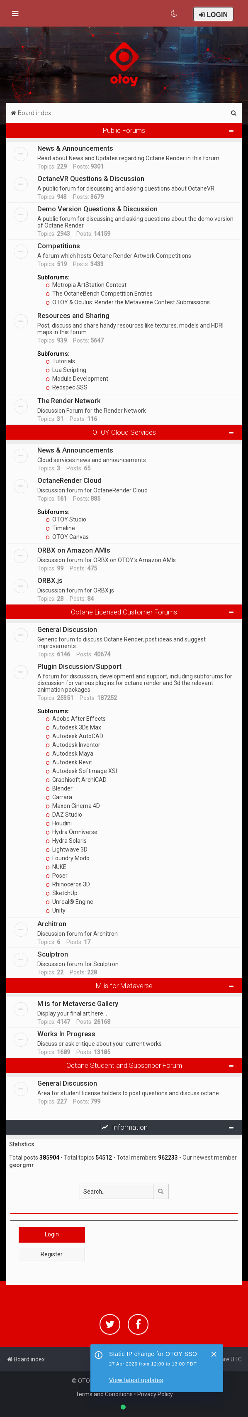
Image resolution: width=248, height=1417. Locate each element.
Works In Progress (66, 1034)
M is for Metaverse (124, 985)
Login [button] (52, 1234)
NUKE (56, 867)
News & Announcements (75, 148)
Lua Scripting (66, 370)
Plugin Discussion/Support (79, 666)
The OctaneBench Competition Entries (99, 293)
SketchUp (62, 893)
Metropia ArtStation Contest (86, 284)
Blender (59, 788)
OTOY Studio (66, 519)
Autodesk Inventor (73, 745)
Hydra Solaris (66, 840)
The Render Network (69, 400)
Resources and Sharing (73, 315)
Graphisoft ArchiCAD (76, 779)
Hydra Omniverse (71, 832)
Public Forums (124, 130)
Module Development (77, 378)
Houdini (59, 823)
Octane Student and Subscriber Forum (124, 1065)
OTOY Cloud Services (124, 432)
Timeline (60, 528)
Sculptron (52, 954)
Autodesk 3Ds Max (73, 727)
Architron (51, 924)
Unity (56, 910)
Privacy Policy (155, 1394)
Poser (57, 875)
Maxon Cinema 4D (73, 806)
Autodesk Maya (69, 753)
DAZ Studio (64, 814)
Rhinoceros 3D (68, 884)
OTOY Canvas (67, 537)
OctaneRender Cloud (69, 480)
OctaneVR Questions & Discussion (90, 178)
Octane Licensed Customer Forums (124, 612)
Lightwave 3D (67, 849)
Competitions (58, 246)
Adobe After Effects (76, 718)
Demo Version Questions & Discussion (97, 209)
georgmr (21, 1165)
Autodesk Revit (69, 762)
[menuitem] (174, 13)
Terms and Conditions (104, 1394)
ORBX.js (50, 580)
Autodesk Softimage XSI (81, 771)
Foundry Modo (68, 858)
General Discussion (67, 629)
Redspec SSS (67, 387)
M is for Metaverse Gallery (77, 1003)
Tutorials (60, 361)
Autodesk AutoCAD (74, 736)
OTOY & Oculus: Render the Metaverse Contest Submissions (128, 302)
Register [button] (52, 1254)
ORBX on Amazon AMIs (73, 550)
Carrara (59, 797)
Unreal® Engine (69, 901)
